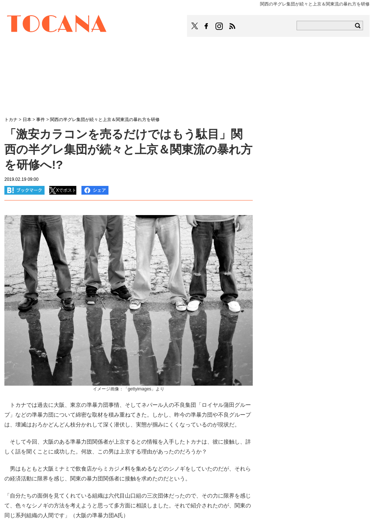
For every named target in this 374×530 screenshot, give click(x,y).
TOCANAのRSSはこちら (232, 26)
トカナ (11, 119)
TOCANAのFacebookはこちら (206, 26)
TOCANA (57, 24)
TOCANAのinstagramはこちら (219, 26)
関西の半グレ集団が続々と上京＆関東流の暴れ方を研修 (105, 119)
